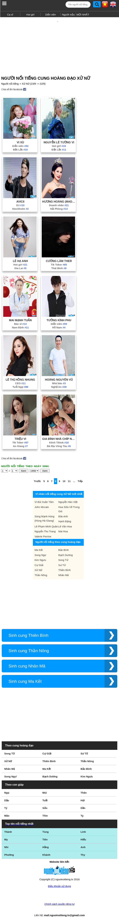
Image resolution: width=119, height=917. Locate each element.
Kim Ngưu (40, 554)
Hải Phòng (59, 202)
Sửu (44, 802)
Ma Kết (39, 544)
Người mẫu (68, 14)
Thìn (45, 809)
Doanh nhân (59, 199)
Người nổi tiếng (10, 77)
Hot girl (30, 14)
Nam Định (20, 321)
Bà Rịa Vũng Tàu (59, 440)
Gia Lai (20, 262)
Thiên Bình (64, 564)
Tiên (45, 833)
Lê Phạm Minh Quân (46, 520)
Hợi (83, 794)
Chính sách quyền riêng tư (59, 898)
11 (69, 475)
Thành (8, 825)
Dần (83, 802)
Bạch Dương (65, 549)
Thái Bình (58, 262)
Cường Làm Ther (59, 255)
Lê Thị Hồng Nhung (20, 373)
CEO (20, 377)
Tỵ (82, 809)
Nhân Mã (63, 569)
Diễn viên (50, 14)
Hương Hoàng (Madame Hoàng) (59, 195)
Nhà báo (59, 377)
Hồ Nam (58, 321)
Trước (37, 475)
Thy (83, 848)
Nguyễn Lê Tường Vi (59, 136)
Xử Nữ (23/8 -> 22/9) (34, 77)
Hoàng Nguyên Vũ (59, 373)
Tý (5, 802)
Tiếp (80, 475)
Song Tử (63, 554)
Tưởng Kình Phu (58, 314)
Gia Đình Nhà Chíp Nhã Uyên (59, 432)
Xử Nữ (38, 564)
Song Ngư (40, 549)
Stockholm (20, 202)
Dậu (6, 794)
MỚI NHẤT (83, 14)
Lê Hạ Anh (20, 255)
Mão (6, 809)
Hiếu (83, 833)
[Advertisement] (59, 42)
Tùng (45, 825)
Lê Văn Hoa (65, 520)
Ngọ (6, 786)
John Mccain (42, 501)
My (6, 833)
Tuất (44, 794)
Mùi (44, 786)
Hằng (45, 841)
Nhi (6, 841)
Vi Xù (20, 136)
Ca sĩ (10, 14)
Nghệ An (59, 380)
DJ (20, 199)
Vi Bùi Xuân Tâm (44, 496)
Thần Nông (41, 569)
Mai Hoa (63, 525)
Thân (84, 786)
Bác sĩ (20, 317)
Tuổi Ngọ (20, 380)
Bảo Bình (63, 544)
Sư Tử (62, 559)
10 (63, 475)
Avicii (20, 195)
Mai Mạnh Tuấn (20, 314)
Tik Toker (59, 258)
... (74, 475)
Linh (83, 825)
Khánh (46, 848)
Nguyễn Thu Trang (45, 525)
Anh (83, 841)
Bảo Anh (63, 510)
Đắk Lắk (20, 143)
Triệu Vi (20, 432)
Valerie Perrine (43, 530)
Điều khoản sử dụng (59, 880)
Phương (9, 848)
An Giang (20, 440)
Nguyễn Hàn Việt (67, 496)
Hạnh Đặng (64, 515)
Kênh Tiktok (59, 436)
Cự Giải (39, 559)
